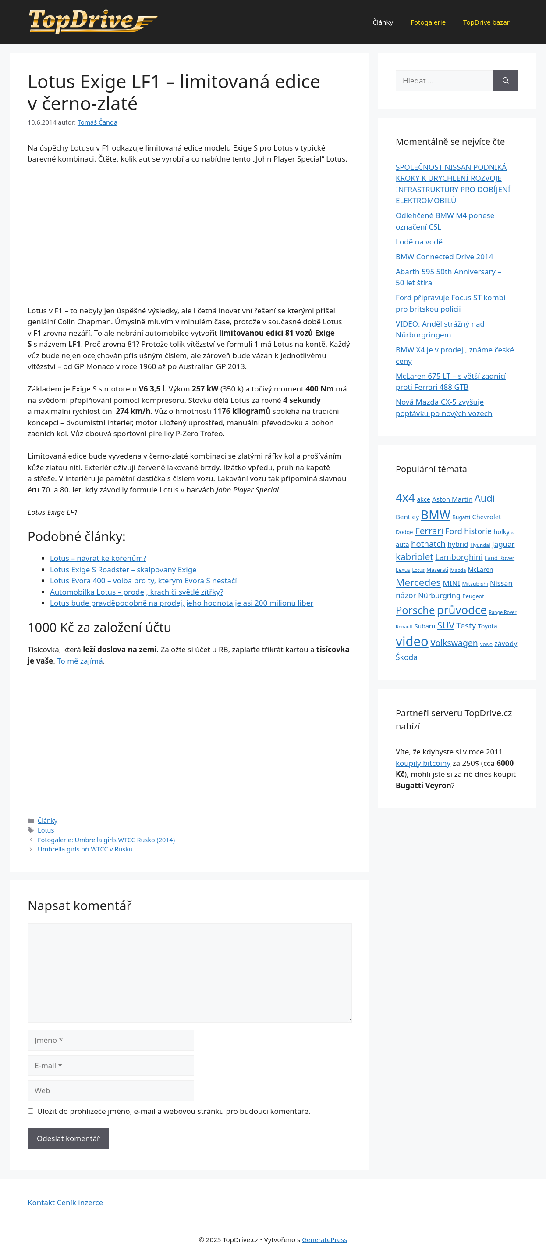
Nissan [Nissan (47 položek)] (501, 583)
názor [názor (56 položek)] (406, 595)
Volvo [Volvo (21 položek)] (486, 644)
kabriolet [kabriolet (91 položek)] (414, 556)
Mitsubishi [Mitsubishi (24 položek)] (475, 584)
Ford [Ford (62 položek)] (453, 531)
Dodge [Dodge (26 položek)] (404, 532)
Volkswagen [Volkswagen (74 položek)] (454, 643)
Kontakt (41, 1202)
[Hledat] (505, 80)
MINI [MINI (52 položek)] (451, 583)
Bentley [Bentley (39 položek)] (407, 516)
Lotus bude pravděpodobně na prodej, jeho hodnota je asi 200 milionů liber (181, 603)
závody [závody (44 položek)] (505, 643)
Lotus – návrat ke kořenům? (98, 558)
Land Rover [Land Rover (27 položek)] (499, 558)
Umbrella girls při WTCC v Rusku (85, 849)
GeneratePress (324, 1239)
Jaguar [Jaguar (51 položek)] (503, 544)
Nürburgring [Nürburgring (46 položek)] (439, 595)
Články (383, 22)
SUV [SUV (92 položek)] (445, 625)
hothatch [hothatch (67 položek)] (428, 543)
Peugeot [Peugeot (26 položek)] (473, 596)
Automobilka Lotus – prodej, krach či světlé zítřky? (136, 592)
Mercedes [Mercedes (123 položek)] (418, 582)
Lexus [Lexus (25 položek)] (403, 570)
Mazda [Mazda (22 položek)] (458, 570)
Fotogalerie (428, 22)
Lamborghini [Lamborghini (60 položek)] (458, 557)
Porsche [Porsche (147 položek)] (415, 610)
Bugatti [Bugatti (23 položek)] (461, 517)
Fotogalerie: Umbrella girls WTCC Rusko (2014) (106, 840)
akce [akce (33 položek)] (423, 499)
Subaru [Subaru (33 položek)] (425, 626)
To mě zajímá (80, 661)
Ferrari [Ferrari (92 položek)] (429, 530)
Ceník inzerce (80, 1202)
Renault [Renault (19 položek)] (404, 627)
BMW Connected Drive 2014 (444, 256)
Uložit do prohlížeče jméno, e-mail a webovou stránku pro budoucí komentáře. (174, 1111)
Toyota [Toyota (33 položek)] (487, 626)
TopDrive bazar (486, 22)
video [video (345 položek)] (412, 641)
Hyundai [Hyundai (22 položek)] (480, 545)
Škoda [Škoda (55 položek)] (407, 657)
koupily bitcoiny (423, 763)
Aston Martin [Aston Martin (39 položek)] (452, 499)
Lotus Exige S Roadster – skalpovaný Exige (123, 569)
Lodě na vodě (419, 242)
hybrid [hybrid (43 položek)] (457, 544)
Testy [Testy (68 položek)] (466, 625)
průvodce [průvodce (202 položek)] (462, 610)
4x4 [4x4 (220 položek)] (405, 497)
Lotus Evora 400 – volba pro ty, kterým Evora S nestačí (143, 580)
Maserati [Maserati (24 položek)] (437, 570)
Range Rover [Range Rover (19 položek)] (503, 612)
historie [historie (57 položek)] (478, 531)
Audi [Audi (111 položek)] (485, 498)
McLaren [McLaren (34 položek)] (480, 569)
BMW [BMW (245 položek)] (435, 514)
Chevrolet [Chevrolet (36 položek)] (486, 516)
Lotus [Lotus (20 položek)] (418, 570)
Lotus (46, 830)
